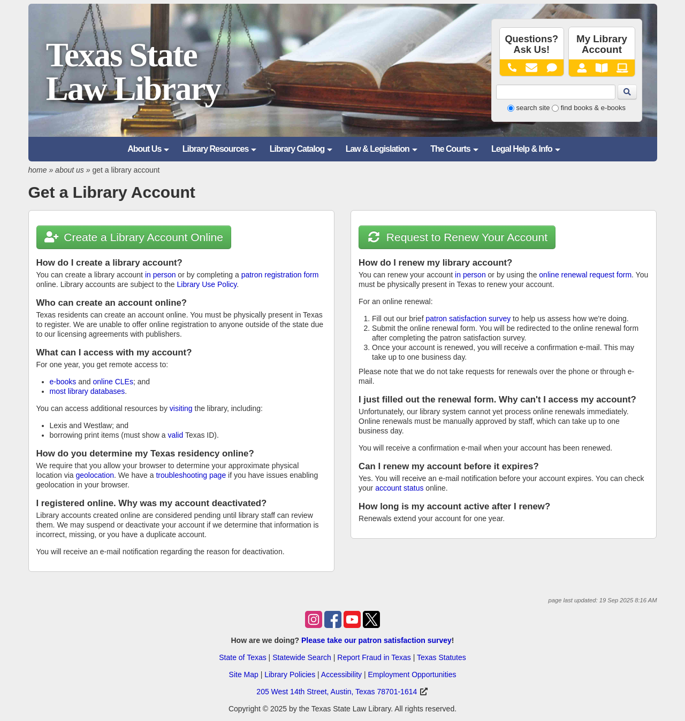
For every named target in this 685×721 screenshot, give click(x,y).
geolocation (94, 475)
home (37, 170)
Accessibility (341, 674)
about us (69, 170)
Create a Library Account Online (133, 237)
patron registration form (280, 274)
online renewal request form (585, 274)
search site (533, 108)
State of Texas (242, 657)
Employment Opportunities (412, 674)
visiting (181, 408)
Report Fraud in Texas (373, 657)
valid (175, 435)
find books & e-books (593, 108)
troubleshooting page (191, 475)
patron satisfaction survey (468, 318)
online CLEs (113, 381)
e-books (63, 381)
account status (399, 488)
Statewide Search (301, 657)
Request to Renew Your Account (457, 237)
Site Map (243, 674)
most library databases (87, 391)
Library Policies (289, 674)
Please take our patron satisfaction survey (376, 640)
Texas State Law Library (133, 71)
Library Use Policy (207, 284)
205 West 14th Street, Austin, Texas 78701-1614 (336, 691)
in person (160, 274)
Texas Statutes (441, 657)
